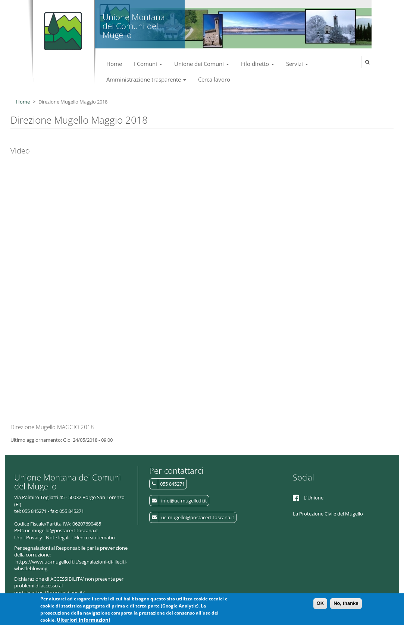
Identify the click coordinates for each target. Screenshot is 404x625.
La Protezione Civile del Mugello (328, 513)
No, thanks (345, 603)
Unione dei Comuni (201, 63)
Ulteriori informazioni (83, 619)
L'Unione (313, 497)
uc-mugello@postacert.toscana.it (197, 517)
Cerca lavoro (214, 79)
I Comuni (148, 63)
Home (114, 63)
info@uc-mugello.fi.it (184, 500)
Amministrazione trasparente (146, 79)
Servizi (297, 63)
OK (320, 603)
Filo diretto (257, 63)
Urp (18, 537)
